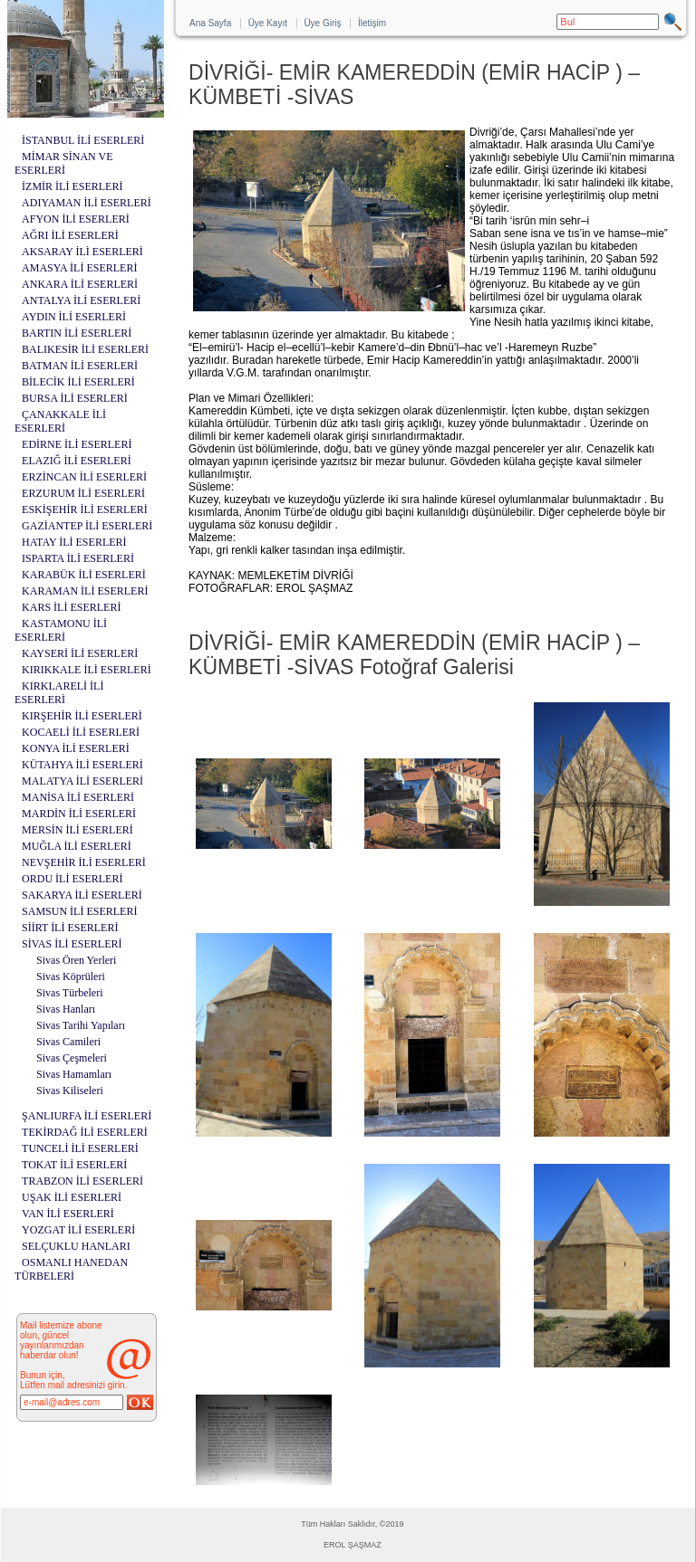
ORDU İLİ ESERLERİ (72, 878)
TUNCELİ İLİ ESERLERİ (80, 1148)
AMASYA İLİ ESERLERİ (79, 268)
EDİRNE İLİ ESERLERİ (76, 444)
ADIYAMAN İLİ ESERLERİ (86, 202)
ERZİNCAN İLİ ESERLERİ (84, 477)
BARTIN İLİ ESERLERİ (76, 333)
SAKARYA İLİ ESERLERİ (82, 895)
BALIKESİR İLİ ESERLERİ (85, 349)
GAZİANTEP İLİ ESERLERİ (87, 525)
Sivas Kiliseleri (69, 1090)
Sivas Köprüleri (70, 976)
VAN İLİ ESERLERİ (68, 1213)
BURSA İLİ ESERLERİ (75, 398)
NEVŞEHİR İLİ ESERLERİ (84, 862)
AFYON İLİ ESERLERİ (76, 219)
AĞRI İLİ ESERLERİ (70, 235)
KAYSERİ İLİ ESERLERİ (80, 653)
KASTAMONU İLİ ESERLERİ (60, 630)
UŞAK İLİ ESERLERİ (71, 1197)
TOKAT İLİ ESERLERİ (74, 1164)
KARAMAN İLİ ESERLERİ (85, 591)
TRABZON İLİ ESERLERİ (82, 1181)
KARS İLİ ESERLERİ (71, 607)
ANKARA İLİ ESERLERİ (80, 284)
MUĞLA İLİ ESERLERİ (76, 846)
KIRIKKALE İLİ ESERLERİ (86, 669)
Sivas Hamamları (73, 1074)
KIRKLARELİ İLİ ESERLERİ (58, 693)
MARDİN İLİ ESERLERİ (79, 813)
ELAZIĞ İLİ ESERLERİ (76, 460)
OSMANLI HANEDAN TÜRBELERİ (71, 1269)
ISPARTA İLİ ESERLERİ (78, 558)
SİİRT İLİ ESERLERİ (70, 927)
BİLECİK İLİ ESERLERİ (78, 382)
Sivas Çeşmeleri (71, 1058)
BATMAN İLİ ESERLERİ (80, 365)
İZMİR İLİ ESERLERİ (72, 186)
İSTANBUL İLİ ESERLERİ (83, 140)
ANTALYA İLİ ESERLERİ (81, 300)
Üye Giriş (322, 23)
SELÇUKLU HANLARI (76, 1246)
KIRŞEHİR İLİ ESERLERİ (82, 716)
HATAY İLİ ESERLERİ (74, 542)
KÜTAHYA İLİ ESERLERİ (82, 764)
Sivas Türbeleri (69, 992)
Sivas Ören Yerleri (76, 960)
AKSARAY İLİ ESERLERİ (82, 251)
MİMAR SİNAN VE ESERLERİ (63, 163)
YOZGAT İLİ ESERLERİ (78, 1230)
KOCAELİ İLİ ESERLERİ (81, 732)
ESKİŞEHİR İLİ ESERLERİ (85, 509)
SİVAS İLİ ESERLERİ (71, 944)
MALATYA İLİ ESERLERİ (82, 781)
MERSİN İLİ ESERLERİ (77, 830)
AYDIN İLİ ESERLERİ (74, 316)
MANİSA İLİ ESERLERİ (78, 797)
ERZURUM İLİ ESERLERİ (83, 493)
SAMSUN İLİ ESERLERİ (79, 911)
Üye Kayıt (267, 23)
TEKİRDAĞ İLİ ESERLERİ (85, 1132)
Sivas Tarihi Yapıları (80, 1025)
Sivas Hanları (65, 1009)
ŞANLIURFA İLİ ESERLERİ (86, 1116)
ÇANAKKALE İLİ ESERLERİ (60, 421)
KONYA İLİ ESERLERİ (76, 748)
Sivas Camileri (68, 1041)
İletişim (372, 23)
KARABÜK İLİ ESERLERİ (84, 574)
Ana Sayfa (210, 23)
